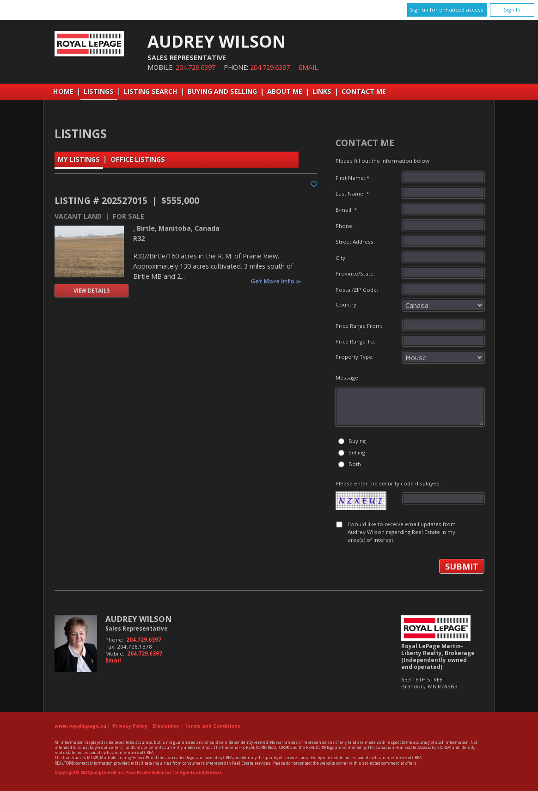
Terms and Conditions (212, 726)
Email (308, 67)
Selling (356, 452)
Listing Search (150, 91)
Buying (357, 440)
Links (321, 91)
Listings (99, 91)
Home (63, 91)
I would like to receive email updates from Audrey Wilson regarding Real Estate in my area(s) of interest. (402, 532)
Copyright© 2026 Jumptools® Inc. (90, 772)
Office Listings (137, 159)
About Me (284, 91)
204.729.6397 (195, 67)
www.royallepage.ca (80, 726)
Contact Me (364, 91)
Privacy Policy (130, 726)
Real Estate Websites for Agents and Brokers (174, 772)
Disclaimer (166, 726)
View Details (91, 290)
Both (354, 463)
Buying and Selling (222, 91)
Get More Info (273, 281)
